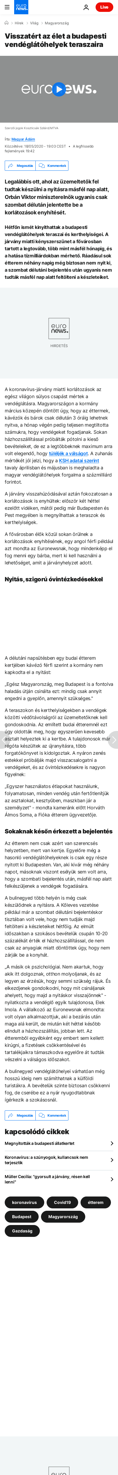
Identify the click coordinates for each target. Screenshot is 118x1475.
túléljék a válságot (68, 453)
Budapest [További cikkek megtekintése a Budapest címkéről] (21, 1216)
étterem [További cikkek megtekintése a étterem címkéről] (96, 1202)
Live (104, 7)
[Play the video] (59, 89)
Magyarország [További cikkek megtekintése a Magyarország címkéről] (63, 1216)
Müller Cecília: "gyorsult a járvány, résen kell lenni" (47, 1179)
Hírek (19, 23)
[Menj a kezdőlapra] (21, 7)
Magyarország (57, 23)
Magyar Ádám (23, 139)
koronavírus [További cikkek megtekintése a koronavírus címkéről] (24, 1202)
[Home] (6, 23)
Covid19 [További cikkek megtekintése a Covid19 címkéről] (62, 1202)
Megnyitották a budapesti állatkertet (39, 1143)
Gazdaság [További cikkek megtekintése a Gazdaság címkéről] (22, 1230)
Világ (34, 23)
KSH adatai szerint (79, 460)
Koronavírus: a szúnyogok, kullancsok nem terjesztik (46, 1160)
